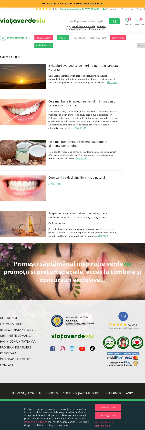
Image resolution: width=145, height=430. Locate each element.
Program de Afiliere (15, 347)
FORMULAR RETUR (12, 324)
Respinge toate (108, 415)
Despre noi (127, 9)
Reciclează (8, 353)
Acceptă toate (108, 407)
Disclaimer (112, 393)
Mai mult (112, 82)
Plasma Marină (96, 29)
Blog (140, 45)
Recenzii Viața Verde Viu (18, 330)
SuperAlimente (74, 29)
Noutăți (63, 37)
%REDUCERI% (43, 37)
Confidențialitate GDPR (81, 393)
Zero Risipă (118, 37)
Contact (141, 9)
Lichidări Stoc (43, 45)
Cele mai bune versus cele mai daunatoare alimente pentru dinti (77, 144)
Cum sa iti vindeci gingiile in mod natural (76, 177)
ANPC (130, 393)
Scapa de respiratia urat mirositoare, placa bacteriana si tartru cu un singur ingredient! (78, 215)
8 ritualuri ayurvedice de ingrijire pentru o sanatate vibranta (83, 68)
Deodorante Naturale (83, 26)
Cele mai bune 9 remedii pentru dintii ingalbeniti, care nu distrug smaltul (82, 103)
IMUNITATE (79, 37)
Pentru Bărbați (97, 37)
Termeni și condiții (26, 393)
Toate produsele (15, 38)
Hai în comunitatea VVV (18, 341)
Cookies (52, 393)
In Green (101, 26)
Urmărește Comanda (16, 336)
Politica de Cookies (35, 422)
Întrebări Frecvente (15, 359)
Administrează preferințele (104, 424)
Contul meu (110, 9)
